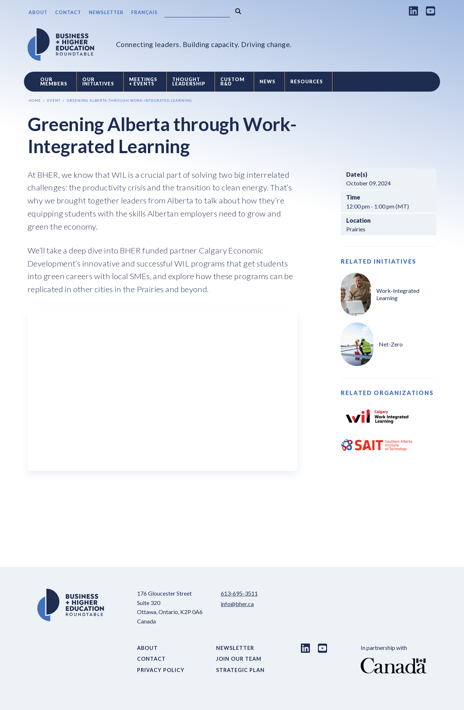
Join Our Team (238, 659)
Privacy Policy (161, 670)
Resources (306, 81)
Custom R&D (232, 81)
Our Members (53, 81)
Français (144, 12)
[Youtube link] (430, 11)
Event (54, 100)
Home (35, 100)
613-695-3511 (239, 593)
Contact (68, 12)
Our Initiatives (98, 81)
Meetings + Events (143, 81)
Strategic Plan (240, 670)
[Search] (197, 12)
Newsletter (106, 12)
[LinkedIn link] (413, 11)
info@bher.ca (237, 603)
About (38, 12)
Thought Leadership (189, 81)
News (268, 81)
